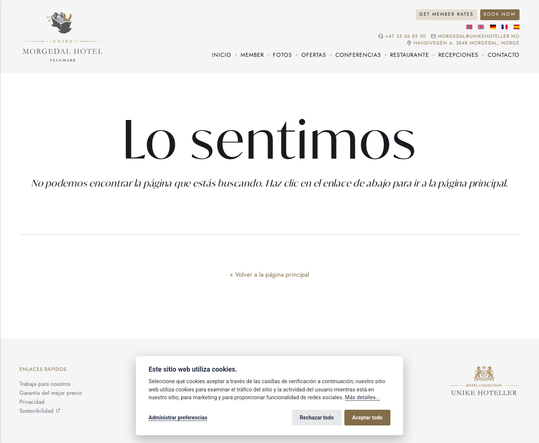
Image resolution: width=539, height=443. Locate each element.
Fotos (282, 55)
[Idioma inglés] (481, 27)
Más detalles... (362, 397)
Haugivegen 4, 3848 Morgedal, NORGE (467, 43)
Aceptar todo (367, 418)
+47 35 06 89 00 (405, 36)
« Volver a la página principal (269, 274)
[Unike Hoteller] (484, 370)
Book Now (500, 14)
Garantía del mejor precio (50, 393)
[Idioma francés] (505, 27)
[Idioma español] (517, 27)
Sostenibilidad (36, 411)
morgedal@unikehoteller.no (479, 36)
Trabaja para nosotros (44, 384)
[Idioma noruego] (469, 27)
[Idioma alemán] (493, 27)
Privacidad (32, 402)
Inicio (221, 55)
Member (252, 55)
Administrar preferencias (178, 418)
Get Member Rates (446, 14)
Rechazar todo (317, 418)
